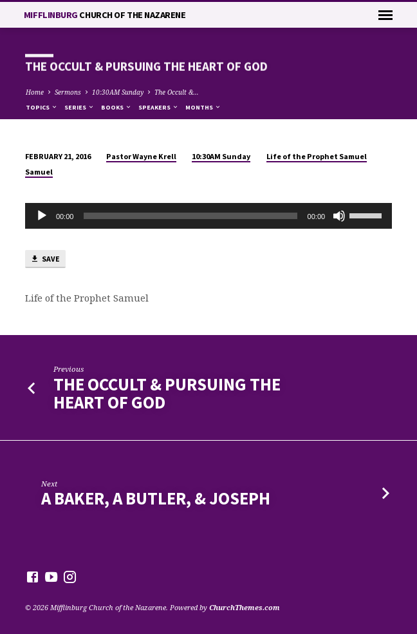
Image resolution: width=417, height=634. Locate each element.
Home (35, 92)
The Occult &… (176, 92)
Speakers (158, 107)
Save (45, 259)
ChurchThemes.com (244, 607)
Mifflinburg (105, 15)
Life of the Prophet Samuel (316, 156)
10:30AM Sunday (118, 92)
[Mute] (339, 215)
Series (79, 107)
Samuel (39, 172)
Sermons (68, 92)
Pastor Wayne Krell (141, 156)
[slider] (190, 216)
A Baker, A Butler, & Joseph (155, 498)
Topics (42, 107)
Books (116, 107)
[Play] (41, 215)
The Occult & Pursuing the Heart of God (167, 393)
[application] (208, 216)
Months (203, 107)
